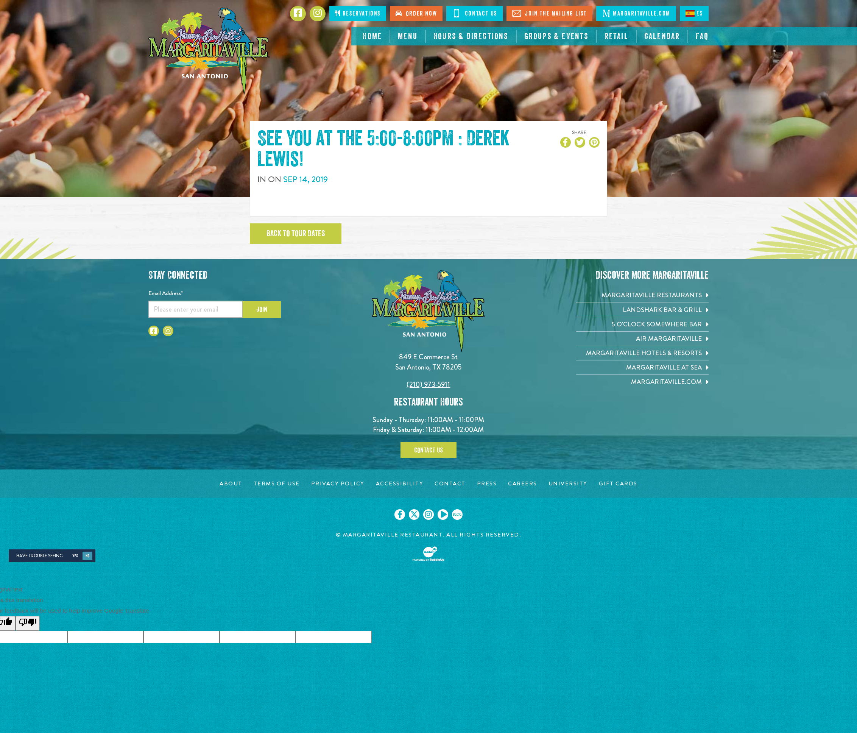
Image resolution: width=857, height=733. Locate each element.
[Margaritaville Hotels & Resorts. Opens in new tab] (642, 353)
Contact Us (428, 450)
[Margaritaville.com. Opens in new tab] (642, 382)
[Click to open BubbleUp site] (428, 554)
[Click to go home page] (209, 51)
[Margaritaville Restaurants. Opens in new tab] (642, 295)
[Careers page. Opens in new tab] (522, 484)
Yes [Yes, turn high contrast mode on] (75, 556)
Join (261, 309)
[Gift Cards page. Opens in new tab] (618, 484)
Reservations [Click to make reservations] (357, 13)
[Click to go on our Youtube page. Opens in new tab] (443, 514)
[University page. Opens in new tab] (568, 484)
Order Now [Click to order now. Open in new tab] (416, 13)
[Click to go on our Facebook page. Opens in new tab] (399, 514)
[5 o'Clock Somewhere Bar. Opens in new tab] (642, 324)
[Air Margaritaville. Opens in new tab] (642, 339)
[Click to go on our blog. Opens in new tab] (457, 514)
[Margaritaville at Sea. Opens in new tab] (642, 367)
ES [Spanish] (694, 13)
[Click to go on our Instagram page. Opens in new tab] (428, 514)
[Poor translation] (28, 623)
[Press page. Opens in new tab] (487, 484)
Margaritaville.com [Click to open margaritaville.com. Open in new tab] (636, 13)
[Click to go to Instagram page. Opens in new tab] (318, 13)
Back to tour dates (295, 233)
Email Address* (165, 293)
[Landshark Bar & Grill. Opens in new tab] (642, 310)
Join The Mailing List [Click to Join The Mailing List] (549, 13)
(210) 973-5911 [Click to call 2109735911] (428, 384)
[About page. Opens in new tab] (231, 484)
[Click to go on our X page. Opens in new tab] (414, 514)
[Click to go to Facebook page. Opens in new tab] (298, 13)
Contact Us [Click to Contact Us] (474, 13)
